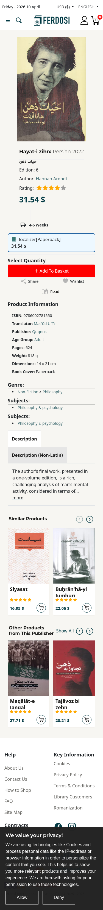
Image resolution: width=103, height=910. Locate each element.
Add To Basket (51, 271)
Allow (22, 897)
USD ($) (64, 6)
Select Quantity (27, 260)
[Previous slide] (79, 519)
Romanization (68, 808)
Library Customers (73, 797)
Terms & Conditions (74, 786)
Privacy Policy (68, 775)
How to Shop (17, 790)
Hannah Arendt (51, 179)
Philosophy (52, 391)
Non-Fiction (28, 391)
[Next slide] (89, 519)
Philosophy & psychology (40, 407)
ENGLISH (86, 6)
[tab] (24, 439)
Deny (59, 897)
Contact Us (15, 779)
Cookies (62, 764)
